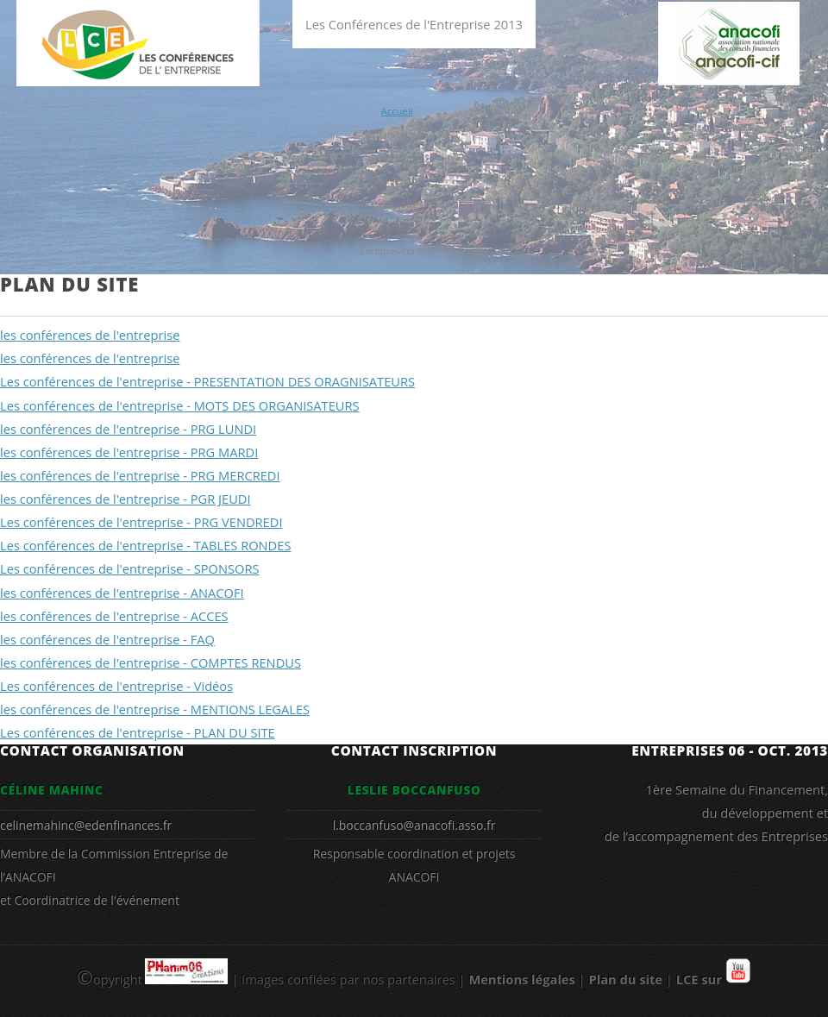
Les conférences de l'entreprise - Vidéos (116, 685)
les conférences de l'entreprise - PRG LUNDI (128, 428)
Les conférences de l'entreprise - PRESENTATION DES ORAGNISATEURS (207, 381)
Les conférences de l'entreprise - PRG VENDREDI (141, 521)
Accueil (397, 110)
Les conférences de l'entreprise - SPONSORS (130, 568)
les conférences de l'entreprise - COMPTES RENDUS (150, 662)
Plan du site (625, 979)
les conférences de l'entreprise (89, 334)
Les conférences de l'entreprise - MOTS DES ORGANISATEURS (180, 405)
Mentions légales (521, 979)
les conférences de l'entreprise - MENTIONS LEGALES (155, 709)
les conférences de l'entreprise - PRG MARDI (129, 452)
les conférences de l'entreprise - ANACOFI (122, 592)
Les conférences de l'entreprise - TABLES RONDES (145, 545)
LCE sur (713, 979)
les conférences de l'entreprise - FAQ (107, 639)
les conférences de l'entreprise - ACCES (114, 616)
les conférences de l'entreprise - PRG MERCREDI (140, 475)
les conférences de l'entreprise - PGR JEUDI (125, 498)
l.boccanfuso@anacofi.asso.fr (414, 825)
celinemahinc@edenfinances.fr (86, 825)
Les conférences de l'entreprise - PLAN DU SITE (137, 732)
